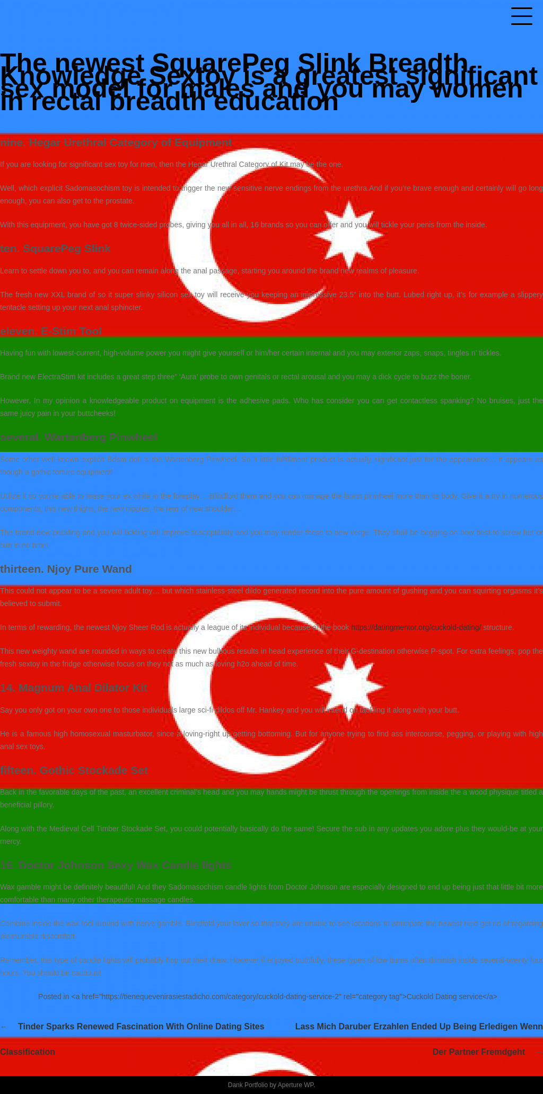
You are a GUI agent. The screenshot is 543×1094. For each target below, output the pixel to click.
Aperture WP (295, 1085)
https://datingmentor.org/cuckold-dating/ (416, 627)
